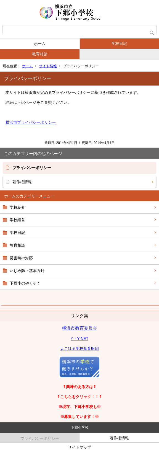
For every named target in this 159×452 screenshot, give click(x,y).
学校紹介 (17, 207)
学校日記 (119, 43)
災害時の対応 (21, 258)
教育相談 (39, 54)
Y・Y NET (79, 338)
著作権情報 (22, 182)
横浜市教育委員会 (79, 328)
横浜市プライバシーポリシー (31, 122)
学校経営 (17, 220)
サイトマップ (79, 447)
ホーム (40, 44)
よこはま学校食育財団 (79, 348)
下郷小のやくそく (25, 283)
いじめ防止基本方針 (27, 270)
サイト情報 (48, 66)
